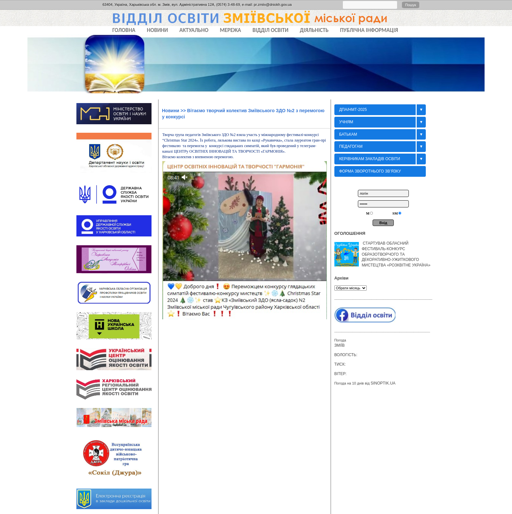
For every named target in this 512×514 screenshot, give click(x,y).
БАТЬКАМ (348, 134)
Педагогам (351, 146)
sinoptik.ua (383, 383)
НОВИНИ (157, 30)
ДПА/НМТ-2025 (353, 109)
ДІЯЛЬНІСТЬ (314, 30)
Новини (170, 110)
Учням (346, 122)
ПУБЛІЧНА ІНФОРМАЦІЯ (369, 30)
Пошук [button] (410, 5)
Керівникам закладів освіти (369, 159)
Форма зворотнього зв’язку (370, 171)
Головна (124, 30)
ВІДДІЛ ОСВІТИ (270, 30)
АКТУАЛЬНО (193, 30)
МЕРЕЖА (230, 30)
